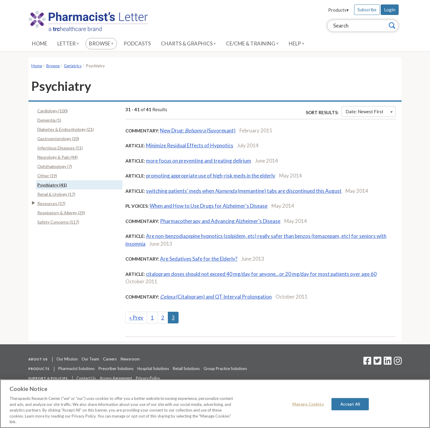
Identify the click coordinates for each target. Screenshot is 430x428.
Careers (110, 359)
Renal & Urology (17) (56, 194)
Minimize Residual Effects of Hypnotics (189, 145)
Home (39, 43)
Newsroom (130, 359)
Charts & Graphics (188, 43)
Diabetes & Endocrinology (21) (65, 129)
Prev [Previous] (136, 317)
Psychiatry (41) (52, 184)
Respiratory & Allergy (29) (61, 212)
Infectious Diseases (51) (60, 147)
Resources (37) (51, 203)
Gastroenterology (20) (58, 138)
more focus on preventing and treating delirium (198, 161)
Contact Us (86, 378)
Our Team (90, 359)
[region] (215, 403)
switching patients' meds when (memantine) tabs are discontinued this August (244, 191)
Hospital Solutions (153, 368)
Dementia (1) (49, 120)
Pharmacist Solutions (76, 368)
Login (389, 9)
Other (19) (47, 175)
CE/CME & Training (252, 43)
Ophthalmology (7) (54, 166)
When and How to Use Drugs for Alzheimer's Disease (209, 206)
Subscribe (367, 9)
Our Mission (67, 359)
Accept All (350, 403)
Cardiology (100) (52, 110)
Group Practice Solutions (225, 368)
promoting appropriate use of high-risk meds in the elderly (210, 175)
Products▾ (338, 10)
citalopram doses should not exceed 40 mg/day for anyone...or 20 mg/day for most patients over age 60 (261, 274)
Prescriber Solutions (116, 368)
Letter (68, 43)
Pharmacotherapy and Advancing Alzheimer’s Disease (220, 221)
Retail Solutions (186, 368)
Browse (101, 43)
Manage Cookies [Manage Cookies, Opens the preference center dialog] (308, 403)
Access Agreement (116, 378)
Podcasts (137, 43)
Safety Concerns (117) (58, 221)
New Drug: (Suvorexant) (198, 130)
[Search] (392, 25)
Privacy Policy (148, 378)
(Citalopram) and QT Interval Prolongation (216, 297)
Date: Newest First (369, 111)
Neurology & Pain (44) (57, 157)
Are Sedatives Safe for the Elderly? (198, 259)
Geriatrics (73, 65)
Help (296, 43)
